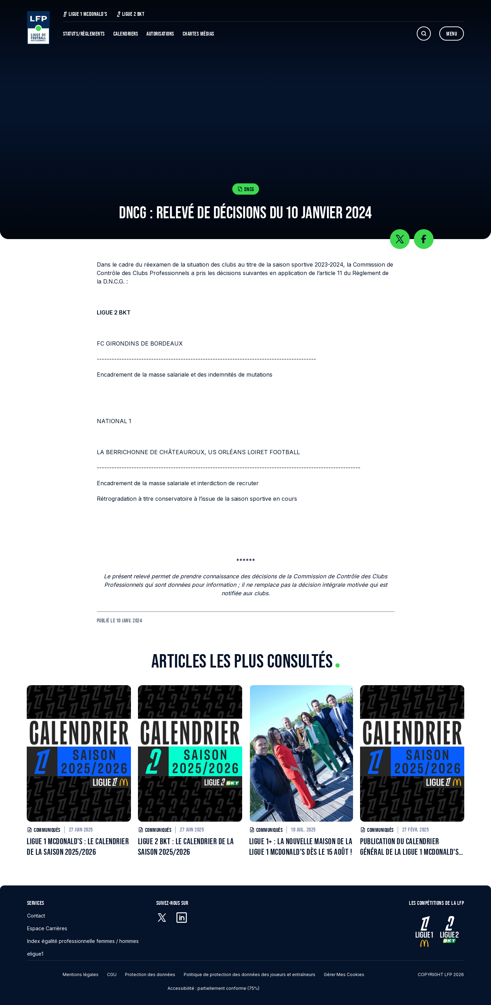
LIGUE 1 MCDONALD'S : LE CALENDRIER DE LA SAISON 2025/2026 (78, 846)
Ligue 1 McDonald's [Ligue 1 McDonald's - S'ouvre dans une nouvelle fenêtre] (85, 14)
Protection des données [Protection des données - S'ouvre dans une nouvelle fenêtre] (150, 974)
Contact (36, 916)
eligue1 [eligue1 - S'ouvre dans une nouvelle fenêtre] (35, 954)
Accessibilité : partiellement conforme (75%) (213, 988)
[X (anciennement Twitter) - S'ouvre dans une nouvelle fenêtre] (162, 917)
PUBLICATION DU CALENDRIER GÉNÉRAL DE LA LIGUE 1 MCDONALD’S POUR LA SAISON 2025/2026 (409, 846)
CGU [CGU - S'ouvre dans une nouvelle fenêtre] (112, 974)
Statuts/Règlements (84, 33)
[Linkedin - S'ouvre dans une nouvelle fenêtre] (181, 917)
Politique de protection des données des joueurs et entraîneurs (249, 974)
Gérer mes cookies (344, 974)
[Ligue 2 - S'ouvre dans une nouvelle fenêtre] (448, 931)
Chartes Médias (198, 33)
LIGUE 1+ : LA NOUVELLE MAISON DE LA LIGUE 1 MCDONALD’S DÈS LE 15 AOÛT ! (301, 846)
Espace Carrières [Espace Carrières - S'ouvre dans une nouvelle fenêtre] (47, 928)
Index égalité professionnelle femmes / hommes (83, 941)
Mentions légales (81, 974)
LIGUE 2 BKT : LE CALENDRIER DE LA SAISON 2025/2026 (186, 846)
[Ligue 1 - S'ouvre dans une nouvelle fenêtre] (424, 931)
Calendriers (125, 33)
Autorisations (160, 33)
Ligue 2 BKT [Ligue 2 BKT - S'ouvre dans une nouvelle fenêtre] (131, 14)
